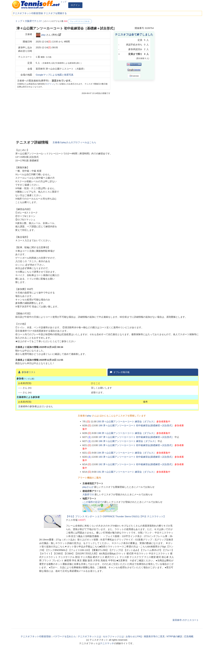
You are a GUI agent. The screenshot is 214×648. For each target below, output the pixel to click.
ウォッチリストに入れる (80, 21)
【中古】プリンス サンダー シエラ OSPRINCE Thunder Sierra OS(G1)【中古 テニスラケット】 (116, 516)
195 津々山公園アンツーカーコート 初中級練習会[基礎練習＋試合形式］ (136, 445)
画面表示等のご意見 (154, 636)
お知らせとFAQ (134, 636)
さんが (88, 487)
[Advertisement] (178, 60)
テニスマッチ (107, 643)
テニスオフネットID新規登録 (28, 13)
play (43, 35)
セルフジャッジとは (113, 636)
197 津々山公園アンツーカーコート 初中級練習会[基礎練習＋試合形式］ (136, 437)
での (88, 494)
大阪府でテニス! (33, 21)
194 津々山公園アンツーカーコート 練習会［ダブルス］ (126, 452)
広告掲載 (188, 636)
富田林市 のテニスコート (186, 620)
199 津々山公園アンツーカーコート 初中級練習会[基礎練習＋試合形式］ (136, 425)
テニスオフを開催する (55, 13)
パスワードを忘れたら (64, 636)
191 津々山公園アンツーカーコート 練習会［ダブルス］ (126, 472)
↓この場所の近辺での (93, 502)
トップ (63, 2)
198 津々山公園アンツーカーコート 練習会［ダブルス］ (126, 433)
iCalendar (134, 76)
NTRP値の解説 (174, 636)
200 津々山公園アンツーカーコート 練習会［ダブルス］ (126, 421)
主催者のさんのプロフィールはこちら (74, 142)
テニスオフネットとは (89, 636)
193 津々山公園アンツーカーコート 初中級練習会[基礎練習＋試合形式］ (136, 457)
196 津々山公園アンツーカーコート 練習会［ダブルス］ (128, 441)
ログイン (75, 5)
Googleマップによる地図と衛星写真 (54, 75)
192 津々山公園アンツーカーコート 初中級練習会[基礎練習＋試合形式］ (136, 464)
